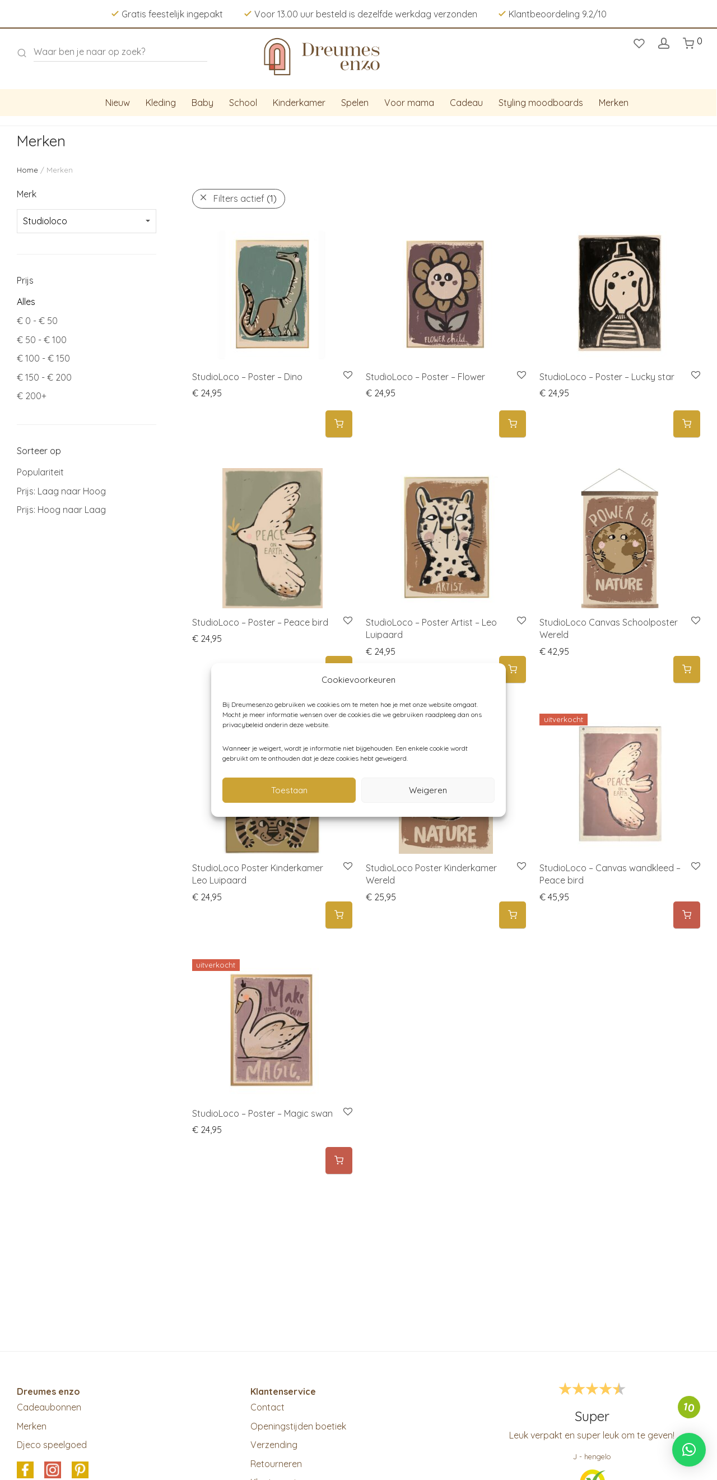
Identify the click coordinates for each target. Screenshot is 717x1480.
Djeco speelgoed (52, 1444)
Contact (267, 1407)
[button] (338, 424)
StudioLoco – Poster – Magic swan (262, 1113)
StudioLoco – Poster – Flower (425, 376)
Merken (613, 102)
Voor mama (409, 102)
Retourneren (276, 1463)
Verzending (273, 1444)
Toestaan (289, 790)
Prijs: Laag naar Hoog (61, 491)
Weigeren (428, 790)
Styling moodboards (541, 102)
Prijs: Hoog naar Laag (61, 509)
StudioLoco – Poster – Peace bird (260, 622)
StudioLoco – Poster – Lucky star (606, 376)
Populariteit (40, 472)
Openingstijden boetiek (298, 1426)
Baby (202, 102)
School (243, 102)
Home (27, 169)
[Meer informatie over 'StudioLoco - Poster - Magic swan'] (338, 1160)
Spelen (355, 102)
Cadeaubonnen (49, 1407)
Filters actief (245, 198)
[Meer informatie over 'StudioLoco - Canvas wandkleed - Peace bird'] (686, 915)
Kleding (161, 102)
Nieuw (117, 102)
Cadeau (466, 102)
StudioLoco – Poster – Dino (247, 376)
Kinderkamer (299, 102)
